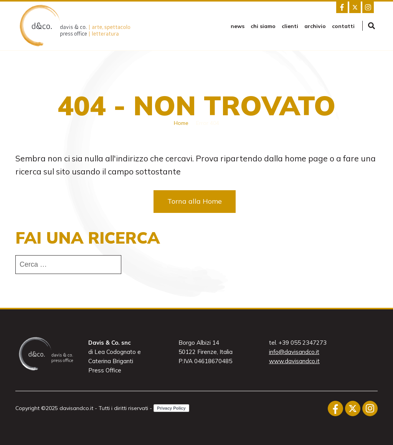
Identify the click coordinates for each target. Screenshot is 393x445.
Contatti (343, 26)
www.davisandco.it (294, 361)
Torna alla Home (194, 201)
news (237, 26)
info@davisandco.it (294, 351)
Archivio (315, 26)
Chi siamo (263, 26)
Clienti (290, 26)
